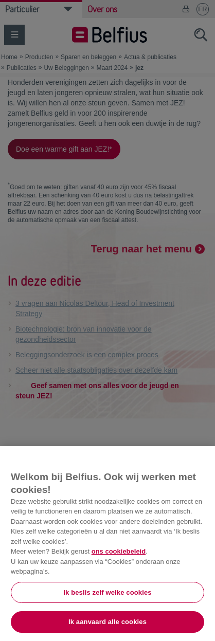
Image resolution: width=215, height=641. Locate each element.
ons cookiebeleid (119, 551)
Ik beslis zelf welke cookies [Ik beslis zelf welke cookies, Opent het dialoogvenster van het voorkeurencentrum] (107, 592)
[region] (107, 543)
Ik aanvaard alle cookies (107, 622)
